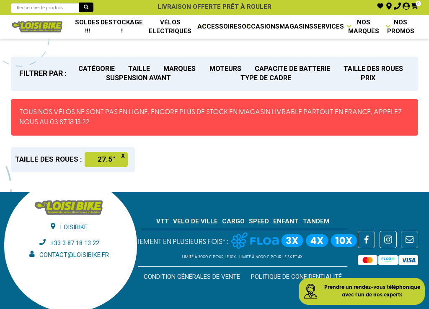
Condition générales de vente (192, 276)
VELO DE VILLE (195, 221)
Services (328, 26)
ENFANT (285, 221)
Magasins (296, 26)
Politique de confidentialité (296, 276)
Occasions (260, 26)
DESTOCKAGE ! (122, 26)
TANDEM (316, 221)
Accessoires (219, 26)
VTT (162, 221)
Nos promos (400, 26)
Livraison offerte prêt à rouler (214, 6)
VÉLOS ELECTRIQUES (170, 26)
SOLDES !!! (87, 26)
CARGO (233, 221)
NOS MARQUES (363, 26)
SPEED (259, 221)
